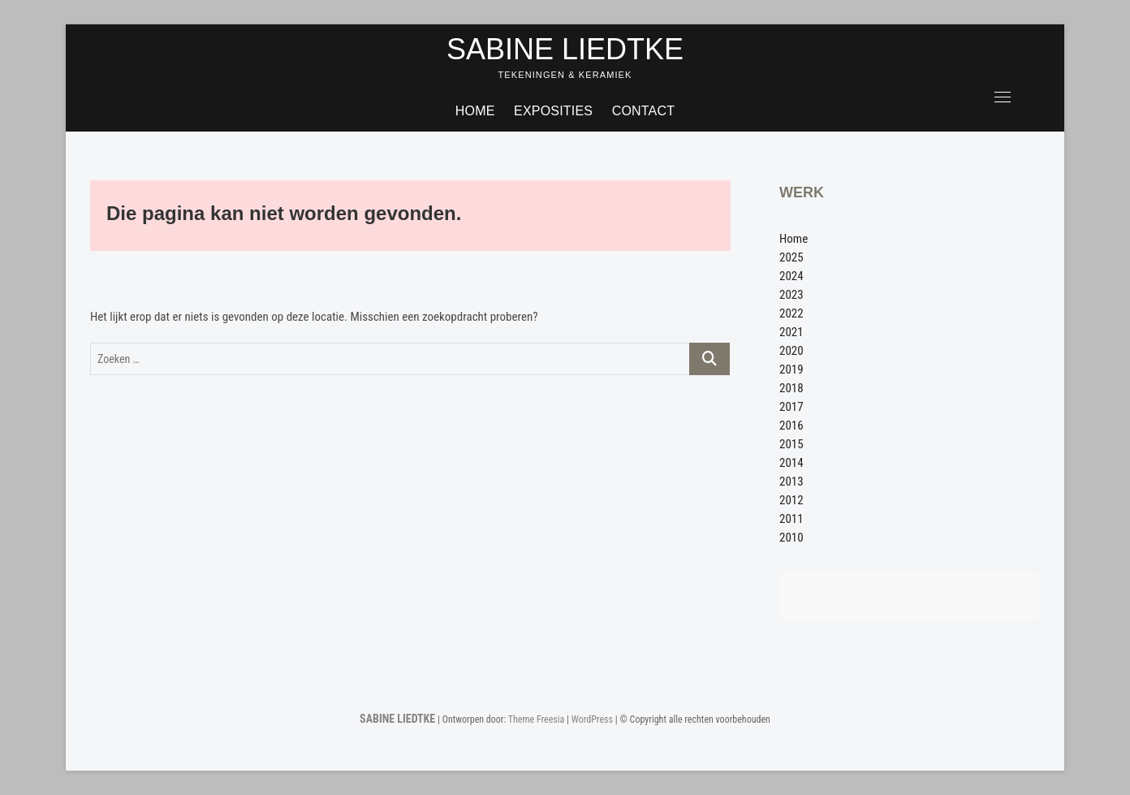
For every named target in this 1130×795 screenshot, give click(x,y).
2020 (791, 350)
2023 (791, 294)
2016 (791, 425)
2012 (791, 500)
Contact (643, 111)
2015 (791, 444)
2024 (791, 276)
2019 (791, 369)
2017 (791, 407)
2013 (791, 481)
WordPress (592, 719)
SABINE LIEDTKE (565, 49)
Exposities (553, 111)
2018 (791, 388)
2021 (791, 332)
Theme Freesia (536, 719)
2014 (791, 463)
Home (475, 111)
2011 (791, 519)
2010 (791, 537)
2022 (791, 313)
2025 (791, 257)
